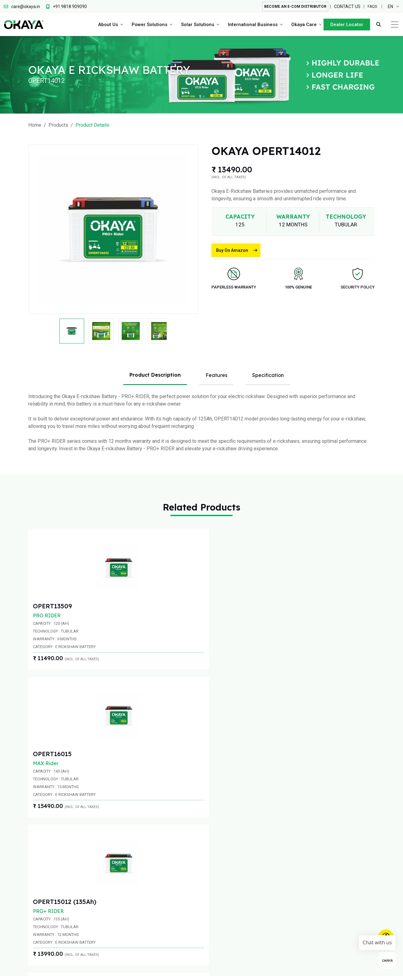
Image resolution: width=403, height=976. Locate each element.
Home (34, 125)
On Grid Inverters (246, 878)
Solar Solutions (196, 25)
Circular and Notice (243, 966)
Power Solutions (148, 25)
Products (58, 125)
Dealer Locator (345, 25)
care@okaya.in (322, 802)
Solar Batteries (244, 902)
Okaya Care (302, 25)
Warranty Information (378, 966)
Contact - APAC (289, 854)
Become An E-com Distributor (289, 6)
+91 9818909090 (92, 802)
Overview (148, 846)
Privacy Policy (284, 966)
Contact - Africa (289, 866)
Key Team (149, 858)
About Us (106, 25)
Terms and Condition (327, 966)
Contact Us (346, 6)
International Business (251, 25)
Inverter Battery (199, 854)
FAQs (371, 6)
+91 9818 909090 (211, 802)
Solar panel (240, 890)
